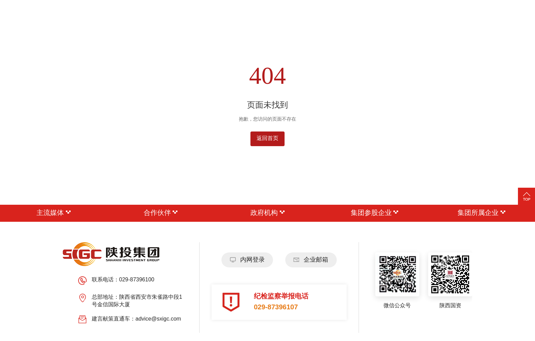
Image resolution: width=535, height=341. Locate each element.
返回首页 (267, 138)
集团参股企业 (375, 213)
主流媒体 (54, 213)
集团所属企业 (481, 213)
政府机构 (267, 213)
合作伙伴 (161, 213)
